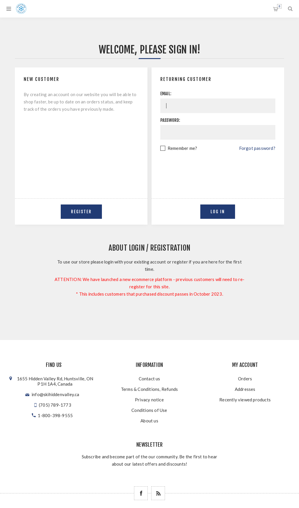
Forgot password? (257, 148)
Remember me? (182, 148)
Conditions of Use (149, 410)
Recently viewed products (245, 399)
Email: (165, 93)
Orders (245, 378)
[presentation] (217, 168)
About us (149, 420)
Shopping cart (279, 6)
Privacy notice (149, 399)
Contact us (149, 378)
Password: (170, 120)
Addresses (245, 389)
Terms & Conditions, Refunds (149, 389)
